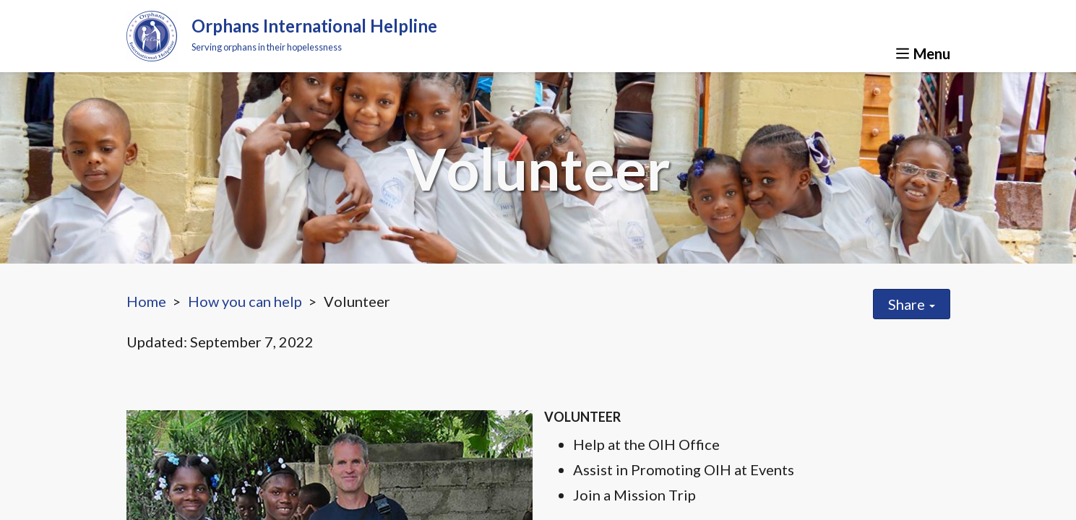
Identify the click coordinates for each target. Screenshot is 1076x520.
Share (911, 304)
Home (146, 301)
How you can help (245, 301)
